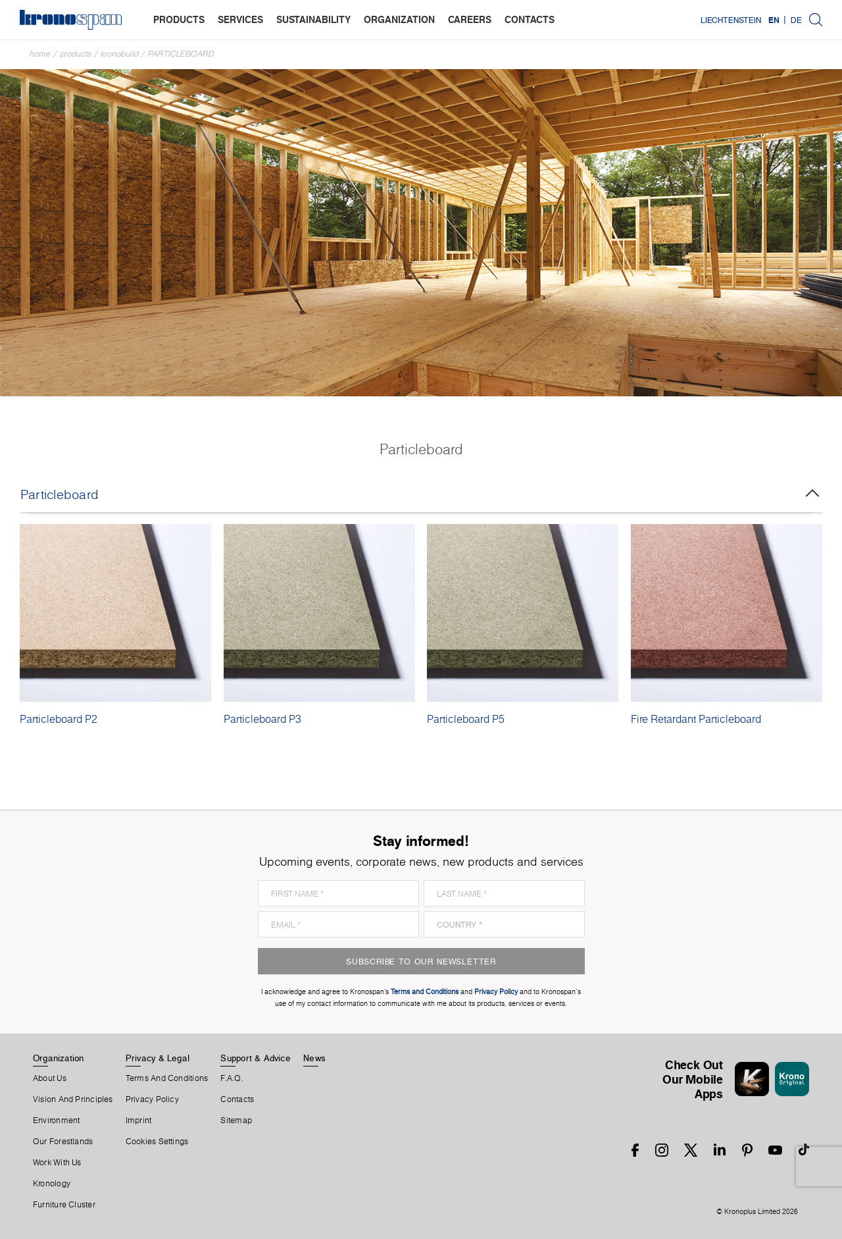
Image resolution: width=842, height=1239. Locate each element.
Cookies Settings (157, 1141)
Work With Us (57, 1162)
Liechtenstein (731, 19)
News (314, 1058)
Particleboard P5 (466, 719)
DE (796, 19)
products (179, 19)
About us (49, 1078)
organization (399, 19)
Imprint (139, 1120)
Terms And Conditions (167, 1078)
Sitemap (236, 1120)
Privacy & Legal (157, 1058)
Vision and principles (73, 1099)
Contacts (237, 1099)
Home (40, 53)
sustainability (313, 19)
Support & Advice (255, 1058)
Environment (56, 1120)
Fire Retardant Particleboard (696, 719)
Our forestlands (63, 1141)
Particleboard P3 (262, 719)
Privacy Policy (152, 1099)
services (240, 19)
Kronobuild (120, 53)
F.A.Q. (231, 1078)
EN (774, 19)
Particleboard (181, 53)
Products (75, 53)
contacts (530, 19)
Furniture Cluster (64, 1204)
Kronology (51, 1183)
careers (469, 19)
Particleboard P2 (58, 719)
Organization (58, 1058)
